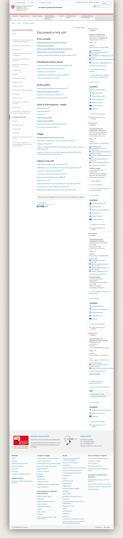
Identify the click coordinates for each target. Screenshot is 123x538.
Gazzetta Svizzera (43, 111)
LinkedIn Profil (96, 315)
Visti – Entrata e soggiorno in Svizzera (98, 458)
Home (13, 23)
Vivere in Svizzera (92, 463)
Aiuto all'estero (41, 479)
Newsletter (14, 461)
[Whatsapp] (45, 206)
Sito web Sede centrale (97, 66)
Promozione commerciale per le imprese (73, 519)
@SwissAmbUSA (97, 93)
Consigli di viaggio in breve (44, 461)
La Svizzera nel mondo (45, 2)
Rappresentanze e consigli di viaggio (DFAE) (51, 52)
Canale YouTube (97, 105)
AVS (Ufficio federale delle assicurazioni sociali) (53, 75)
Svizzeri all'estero (41, 512)
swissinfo (41, 114)
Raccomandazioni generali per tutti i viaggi (50, 137)
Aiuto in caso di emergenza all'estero (72, 470)
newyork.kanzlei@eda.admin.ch (101, 152)
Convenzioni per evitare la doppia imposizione (53, 186)
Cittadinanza (66, 513)
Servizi (62, 17)
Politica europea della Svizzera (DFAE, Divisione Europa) (54, 49)
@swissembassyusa (98, 99)
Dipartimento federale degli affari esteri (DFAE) (52, 42)
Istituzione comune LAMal (46, 72)
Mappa (92, 42)
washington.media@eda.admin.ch (102, 55)
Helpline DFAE (85, 436)
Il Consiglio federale (19, 2)
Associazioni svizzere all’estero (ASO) (49, 171)
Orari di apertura (96, 181)
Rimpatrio (39, 509)
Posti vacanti (14, 471)
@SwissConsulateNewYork (100, 210)
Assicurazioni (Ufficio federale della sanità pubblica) (54, 65)
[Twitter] (40, 206)
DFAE (31, 2)
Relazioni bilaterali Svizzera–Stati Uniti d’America (98, 480)
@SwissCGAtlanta (97, 306)
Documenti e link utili (42, 481)
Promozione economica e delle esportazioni (99, 486)
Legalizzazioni (66, 475)
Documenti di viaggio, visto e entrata (47, 466)
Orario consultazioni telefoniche (100, 387)
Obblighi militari (67, 486)
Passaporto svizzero (44, 144)
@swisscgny (96, 213)
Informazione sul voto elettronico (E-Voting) (52, 98)
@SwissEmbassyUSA (98, 90)
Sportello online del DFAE (40, 436)
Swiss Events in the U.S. (17, 466)
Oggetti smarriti (67, 483)
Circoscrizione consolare (98, 114)
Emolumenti (66, 499)
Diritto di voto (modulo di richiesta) (48, 91)
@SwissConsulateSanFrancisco (101, 410)
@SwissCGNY (96, 206)
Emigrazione (40, 499)
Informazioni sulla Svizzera (95, 466)
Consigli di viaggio (37, 17)
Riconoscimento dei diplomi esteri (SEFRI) (51, 177)
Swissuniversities (43, 180)
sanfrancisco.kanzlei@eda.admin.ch (102, 368)
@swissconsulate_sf (98, 413)
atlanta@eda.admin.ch (98, 260)
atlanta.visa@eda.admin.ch (99, 264)
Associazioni (40, 514)
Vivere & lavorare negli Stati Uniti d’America (51, 17)
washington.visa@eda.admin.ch (101, 63)
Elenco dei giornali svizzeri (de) (48, 127)
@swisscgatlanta (97, 312)
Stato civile (65, 516)
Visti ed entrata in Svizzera (72, 17)
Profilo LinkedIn (97, 102)
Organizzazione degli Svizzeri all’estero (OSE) (52, 164)
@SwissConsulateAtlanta (100, 309)
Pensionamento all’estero (44, 506)
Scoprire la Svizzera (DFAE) (45, 121)
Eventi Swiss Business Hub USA (19, 463)
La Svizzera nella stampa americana (21, 474)
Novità (13, 458)
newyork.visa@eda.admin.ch (100, 162)
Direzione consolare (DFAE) (45, 45)
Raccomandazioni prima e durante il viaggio (48, 463)
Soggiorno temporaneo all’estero (46, 501)
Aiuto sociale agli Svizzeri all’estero (72, 473)
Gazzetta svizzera (67, 511)
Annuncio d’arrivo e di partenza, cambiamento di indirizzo (71, 459)
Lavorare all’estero (42, 504)
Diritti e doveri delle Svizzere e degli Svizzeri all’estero (46, 517)
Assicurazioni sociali (68, 481)
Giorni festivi (95, 82)
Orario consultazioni (97, 185)
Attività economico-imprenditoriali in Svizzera (98, 469)
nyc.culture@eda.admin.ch (99, 159)
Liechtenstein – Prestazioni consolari (72, 496)
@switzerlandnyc (98, 203)
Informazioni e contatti (94, 461)
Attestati (65, 478)
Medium (95, 109)
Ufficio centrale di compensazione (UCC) (50, 68)
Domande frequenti (42, 468)
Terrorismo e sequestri (43, 471)
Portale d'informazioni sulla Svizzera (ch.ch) (51, 124)
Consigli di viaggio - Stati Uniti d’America (47, 458)
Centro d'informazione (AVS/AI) (48, 78)
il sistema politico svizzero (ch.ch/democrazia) (52, 88)
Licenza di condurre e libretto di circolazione (74, 468)
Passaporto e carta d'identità (70, 462)
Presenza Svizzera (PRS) (44, 117)
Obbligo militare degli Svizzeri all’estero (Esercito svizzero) (56, 190)
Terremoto (40, 474)
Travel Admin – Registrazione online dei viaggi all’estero (73, 502)
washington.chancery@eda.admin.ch (103, 59)
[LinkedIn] (41, 206)
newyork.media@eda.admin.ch (101, 155)
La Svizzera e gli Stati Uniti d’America (87, 17)
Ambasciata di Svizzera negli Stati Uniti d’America (21, 481)
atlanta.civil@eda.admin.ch (99, 271)
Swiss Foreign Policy (93, 489)
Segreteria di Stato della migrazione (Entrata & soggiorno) (56, 55)
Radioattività (40, 476)
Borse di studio (66, 494)
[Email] (47, 206)
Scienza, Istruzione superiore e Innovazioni (99, 484)
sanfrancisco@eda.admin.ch (100, 364)
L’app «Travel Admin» (42, 487)
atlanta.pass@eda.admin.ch (100, 267)
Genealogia (66, 491)
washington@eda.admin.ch (100, 52)
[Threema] (43, 206)
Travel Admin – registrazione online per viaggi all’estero (55, 140)
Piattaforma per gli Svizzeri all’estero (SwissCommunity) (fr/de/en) (59, 167)
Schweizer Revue (43, 108)
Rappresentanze (24, 17)
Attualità (15, 17)
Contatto (92, 30)
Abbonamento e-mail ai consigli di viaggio (48, 484)
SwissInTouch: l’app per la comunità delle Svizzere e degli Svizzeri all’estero (73, 522)
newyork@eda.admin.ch (99, 148)
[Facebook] (38, 206)
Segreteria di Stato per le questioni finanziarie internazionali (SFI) (58, 183)
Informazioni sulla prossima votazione (50, 94)
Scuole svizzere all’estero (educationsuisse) (51, 174)
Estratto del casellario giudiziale (71, 488)
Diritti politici (66, 465)
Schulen (65, 508)
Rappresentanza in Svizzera (44, 496)
